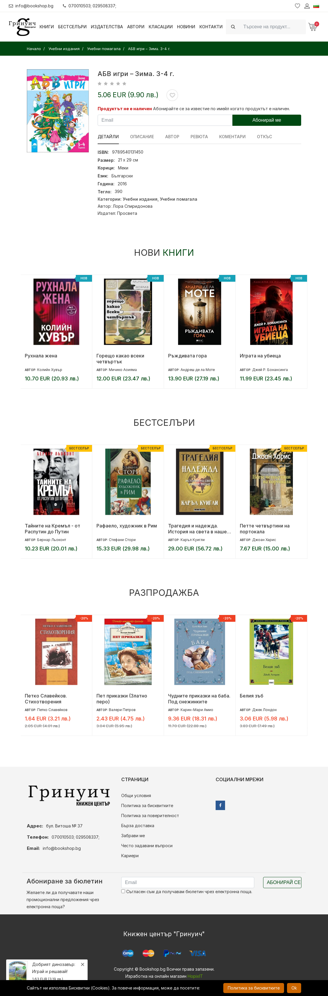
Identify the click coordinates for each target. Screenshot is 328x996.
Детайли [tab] (108, 136)
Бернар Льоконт (51, 539)
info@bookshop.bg (31, 5)
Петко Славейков (52, 710)
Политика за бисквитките (147, 805)
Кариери (130, 855)
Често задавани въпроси (147, 845)
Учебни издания (140, 199)
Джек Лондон (264, 710)
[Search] (273, 26)
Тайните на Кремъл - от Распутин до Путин (52, 529)
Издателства (107, 26)
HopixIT (195, 976)
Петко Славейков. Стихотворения (46, 699)
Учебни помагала (178, 199)
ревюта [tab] (199, 136)
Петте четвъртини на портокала (265, 529)
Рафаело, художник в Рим (126, 526)
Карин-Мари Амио (197, 710)
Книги (47, 26)
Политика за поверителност (150, 815)
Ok (294, 987)
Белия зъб (251, 696)
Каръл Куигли (193, 539)
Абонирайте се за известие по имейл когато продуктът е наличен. (221, 108)
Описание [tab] (142, 136)
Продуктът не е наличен (125, 108)
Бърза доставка (137, 825)
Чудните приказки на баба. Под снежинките (199, 699)
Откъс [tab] (264, 136)
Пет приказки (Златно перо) (121, 699)
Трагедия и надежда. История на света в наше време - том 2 (197, 529)
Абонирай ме (266, 120)
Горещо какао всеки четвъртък (120, 359)
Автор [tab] (172, 136)
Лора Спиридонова (132, 206)
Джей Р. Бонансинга (270, 369)
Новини (186, 26)
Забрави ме (133, 835)
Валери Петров (122, 710)
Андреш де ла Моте (198, 369)
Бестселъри (72, 26)
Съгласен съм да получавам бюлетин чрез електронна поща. (186, 891)
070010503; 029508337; (89, 5)
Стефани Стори (122, 539)
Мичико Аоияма (123, 369)
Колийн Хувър (49, 369)
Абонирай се (284, 882)
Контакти (211, 26)
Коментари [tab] (232, 136)
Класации (161, 26)
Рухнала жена (41, 356)
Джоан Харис (264, 539)
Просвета (127, 213)
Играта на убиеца (260, 356)
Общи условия (136, 795)
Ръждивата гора (187, 356)
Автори (136, 26)
